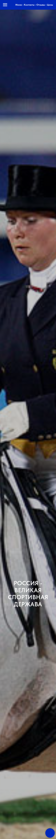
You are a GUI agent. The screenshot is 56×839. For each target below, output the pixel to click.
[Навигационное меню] (5, 4)
